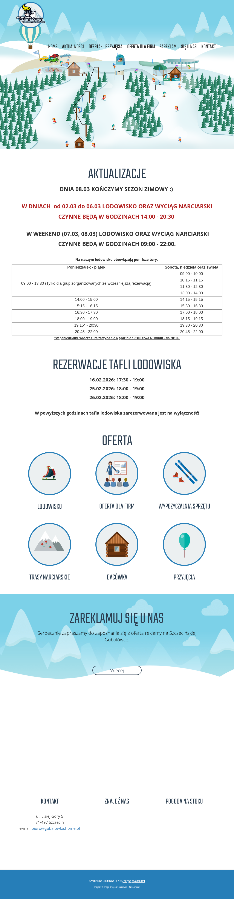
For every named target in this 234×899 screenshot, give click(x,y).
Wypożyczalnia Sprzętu (184, 506)
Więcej (117, 670)
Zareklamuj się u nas (178, 47)
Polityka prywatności (134, 881)
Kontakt (208, 47)
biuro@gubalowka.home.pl (56, 828)
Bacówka (117, 577)
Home (52, 47)
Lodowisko (49, 506)
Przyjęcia (113, 47)
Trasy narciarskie (49, 577)
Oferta (94, 47)
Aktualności (73, 47)
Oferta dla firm (141, 47)
